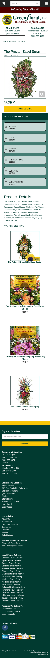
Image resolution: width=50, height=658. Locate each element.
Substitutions (7, 535)
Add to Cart (25, 108)
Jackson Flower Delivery (12, 576)
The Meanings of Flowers (12, 546)
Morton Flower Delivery (11, 582)
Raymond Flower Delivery (12, 590)
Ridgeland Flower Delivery (13, 595)
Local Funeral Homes (11, 611)
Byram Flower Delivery (11, 560)
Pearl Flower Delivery (11, 584)
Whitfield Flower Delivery (12, 601)
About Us (6, 519)
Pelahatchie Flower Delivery (13, 587)
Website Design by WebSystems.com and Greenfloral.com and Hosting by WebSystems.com (36, 652)
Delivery (5, 530)
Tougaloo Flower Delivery (12, 598)
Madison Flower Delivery (12, 579)
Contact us (6, 527)
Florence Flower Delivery (12, 568)
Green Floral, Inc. (25, 20)
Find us (5, 463)
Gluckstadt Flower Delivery (13, 574)
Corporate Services (10, 524)
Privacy (5, 532)
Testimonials (7, 522)
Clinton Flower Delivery (11, 566)
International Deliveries (11, 609)
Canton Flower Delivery (11, 563)
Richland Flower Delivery (12, 592)
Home (4, 41)
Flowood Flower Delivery (12, 571)
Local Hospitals (8, 614)
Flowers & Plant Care (11, 543)
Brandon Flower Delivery (12, 558)
